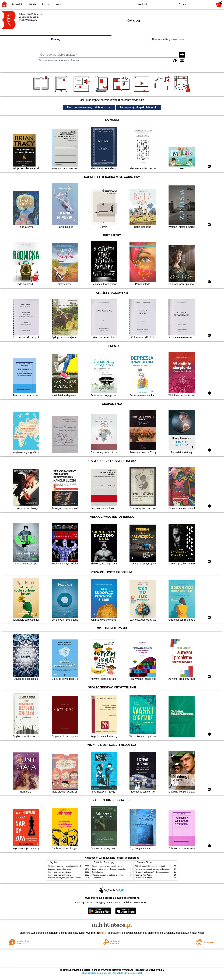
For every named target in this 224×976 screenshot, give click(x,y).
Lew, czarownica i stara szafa (59, 869)
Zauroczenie (96, 878)
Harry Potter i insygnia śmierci (60, 872)
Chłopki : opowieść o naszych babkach (107, 866)
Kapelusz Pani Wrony (143, 875)
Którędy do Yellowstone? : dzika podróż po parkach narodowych (160, 872)
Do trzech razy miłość (143, 878)
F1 (199, 3)
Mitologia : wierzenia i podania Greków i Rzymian (67, 866)
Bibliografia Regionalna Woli (168, 39)
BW (158, 3)
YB (166, 3)
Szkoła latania (97, 872)
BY (173, 3)
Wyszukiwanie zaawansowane (54, 60)
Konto (58, 4)
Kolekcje (75, 60)
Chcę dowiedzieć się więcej (96, 973)
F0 (192, 3)
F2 (207, 3)
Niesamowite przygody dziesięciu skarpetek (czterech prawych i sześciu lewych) (79, 878)
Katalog (55, 39)
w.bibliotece (95, 932)
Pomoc (46, 4)
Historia (31, 4)
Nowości (17, 4)
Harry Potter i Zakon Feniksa (59, 875)
